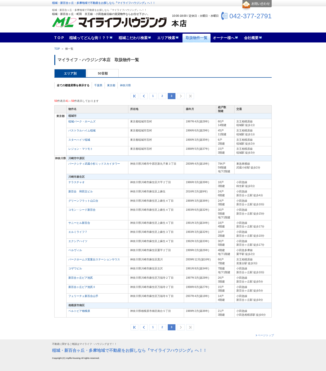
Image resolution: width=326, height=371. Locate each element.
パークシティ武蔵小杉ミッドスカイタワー (94, 163)
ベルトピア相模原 (79, 311)
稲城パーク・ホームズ (82, 121)
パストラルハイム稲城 (82, 130)
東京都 (111, 85)
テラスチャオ (76, 182)
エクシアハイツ (77, 241)
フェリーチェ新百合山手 (83, 296)
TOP (57, 48)
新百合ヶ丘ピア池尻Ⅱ (82, 287)
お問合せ (256, 5)
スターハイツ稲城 (79, 139)
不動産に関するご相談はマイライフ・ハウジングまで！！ (84, 344)
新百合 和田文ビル (80, 191)
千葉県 (98, 85)
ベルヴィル (75, 250)
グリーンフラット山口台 (83, 200)
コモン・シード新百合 (82, 209)
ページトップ (266, 335)
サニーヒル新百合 (79, 222)
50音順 (103, 73)
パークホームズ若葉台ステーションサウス (94, 259)
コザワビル (75, 268)
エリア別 (70, 73)
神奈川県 (125, 85)
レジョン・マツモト (80, 148)
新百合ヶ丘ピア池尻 (80, 277)
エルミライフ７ (77, 231)
